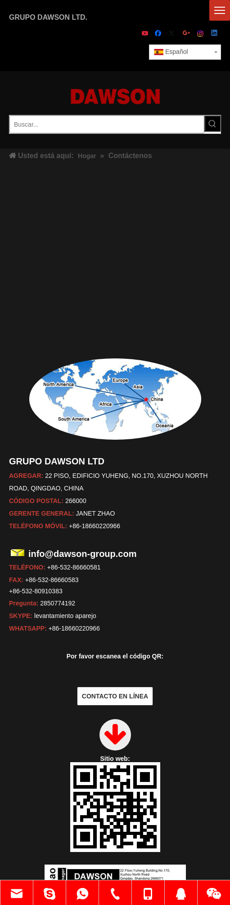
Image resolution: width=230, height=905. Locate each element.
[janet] (115, 796)
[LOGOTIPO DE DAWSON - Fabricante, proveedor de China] (115, 96)
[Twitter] (173, 34)
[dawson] (115, 823)
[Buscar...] (106, 124)
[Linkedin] (215, 34)
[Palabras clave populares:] (212, 123)
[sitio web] (115, 769)
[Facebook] (159, 34)
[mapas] (115, 399)
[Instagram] (201, 34)
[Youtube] (145, 34)
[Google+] (187, 34)
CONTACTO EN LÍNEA (115, 696)
